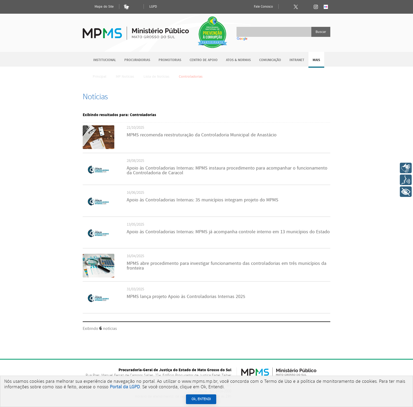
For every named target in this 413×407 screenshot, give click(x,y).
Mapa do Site (100, 6)
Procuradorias (137, 60)
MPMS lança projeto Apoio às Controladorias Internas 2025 (186, 296)
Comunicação (270, 60)
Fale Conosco (259, 6)
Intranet (296, 60)
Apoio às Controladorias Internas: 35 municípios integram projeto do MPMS (202, 200)
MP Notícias (125, 77)
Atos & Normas (238, 60)
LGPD (153, 7)
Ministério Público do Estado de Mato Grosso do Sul (136, 30)
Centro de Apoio (204, 60)
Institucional (104, 60)
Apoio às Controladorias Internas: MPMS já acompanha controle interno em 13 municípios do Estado (228, 232)
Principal (96, 77)
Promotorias (170, 60)
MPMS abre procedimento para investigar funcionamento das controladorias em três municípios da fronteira (226, 266)
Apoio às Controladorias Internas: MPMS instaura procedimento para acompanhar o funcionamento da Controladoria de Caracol (227, 170)
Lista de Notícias (156, 77)
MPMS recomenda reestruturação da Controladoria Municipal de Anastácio (202, 135)
